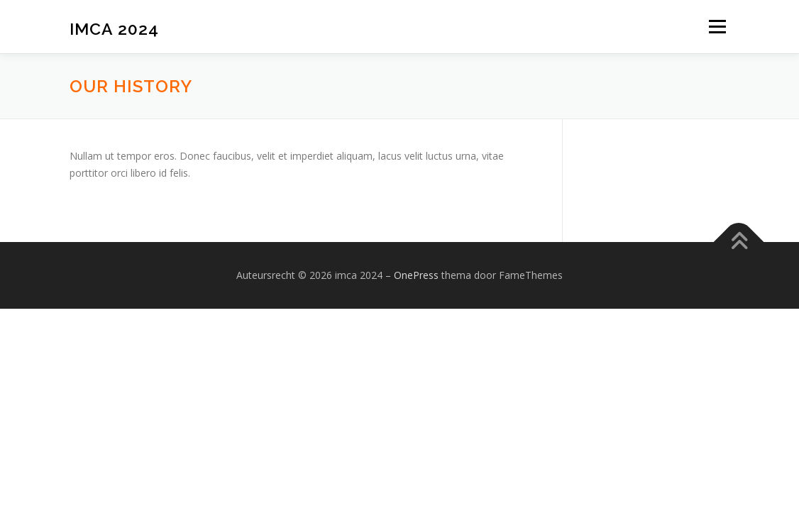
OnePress (416, 275)
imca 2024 (114, 28)
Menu (717, 26)
